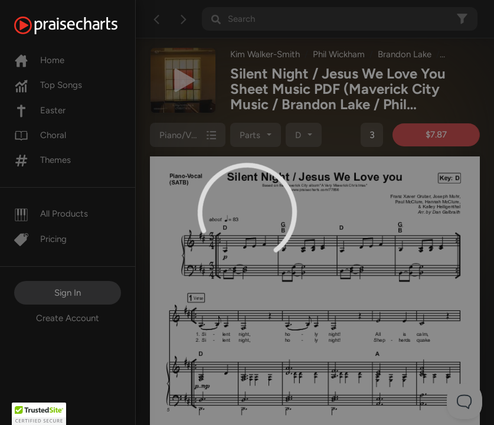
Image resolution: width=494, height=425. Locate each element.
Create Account (67, 318)
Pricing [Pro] (40, 239)
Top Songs (48, 85)
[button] (39, 414)
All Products (51, 213)
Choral (40, 135)
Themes (42, 160)
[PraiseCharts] (80, 25)
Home (39, 60)
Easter (40, 110)
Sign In (67, 292)
